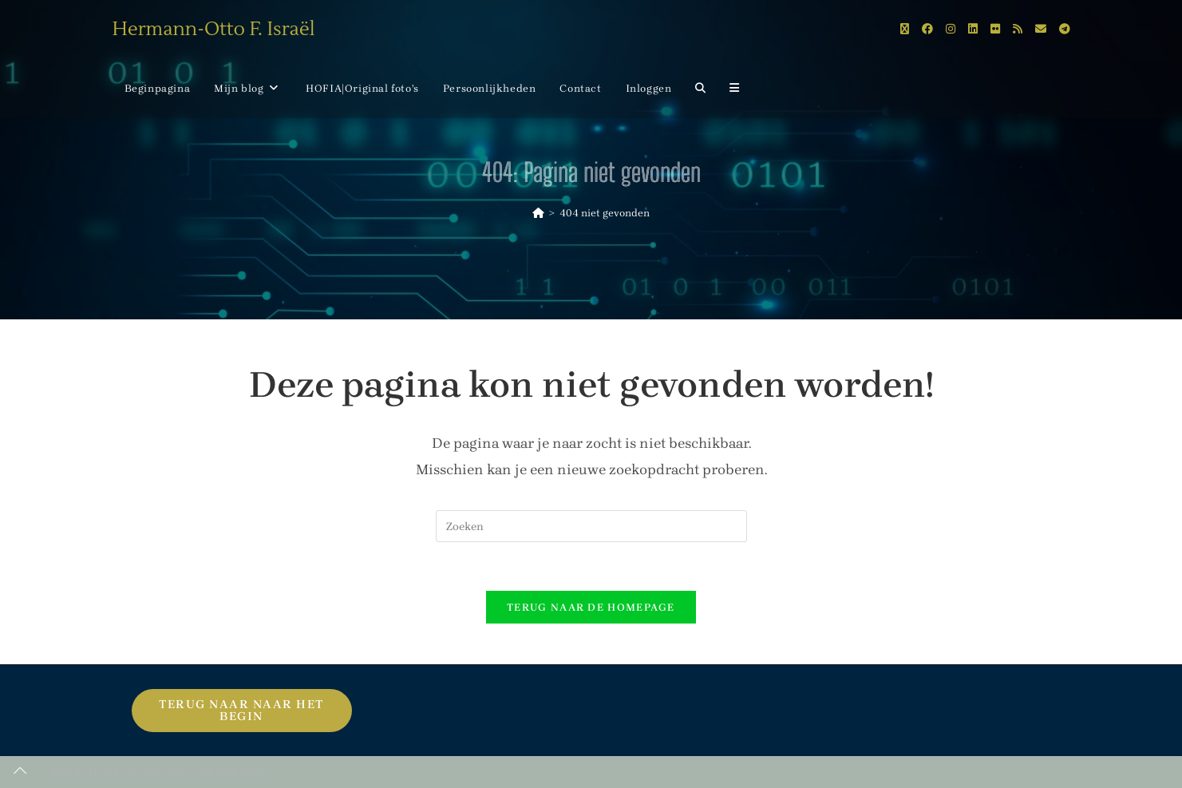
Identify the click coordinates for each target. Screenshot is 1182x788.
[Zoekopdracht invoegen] (591, 526)
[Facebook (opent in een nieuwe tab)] (927, 29)
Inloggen (649, 88)
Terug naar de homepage (591, 607)
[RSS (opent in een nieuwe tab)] (1017, 29)
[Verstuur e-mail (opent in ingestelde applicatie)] (1041, 29)
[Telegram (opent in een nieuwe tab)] (1065, 29)
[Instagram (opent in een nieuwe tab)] (950, 29)
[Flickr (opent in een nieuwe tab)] (995, 29)
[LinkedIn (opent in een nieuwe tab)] (973, 29)
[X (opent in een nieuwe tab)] (904, 29)
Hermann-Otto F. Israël (214, 29)
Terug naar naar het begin (241, 710)
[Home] (538, 213)
